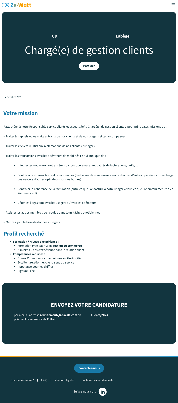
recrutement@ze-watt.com (58, 315)
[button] (173, 5)
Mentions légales (64, 380)
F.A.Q (44, 380)
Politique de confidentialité (97, 380)
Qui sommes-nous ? (22, 380)
